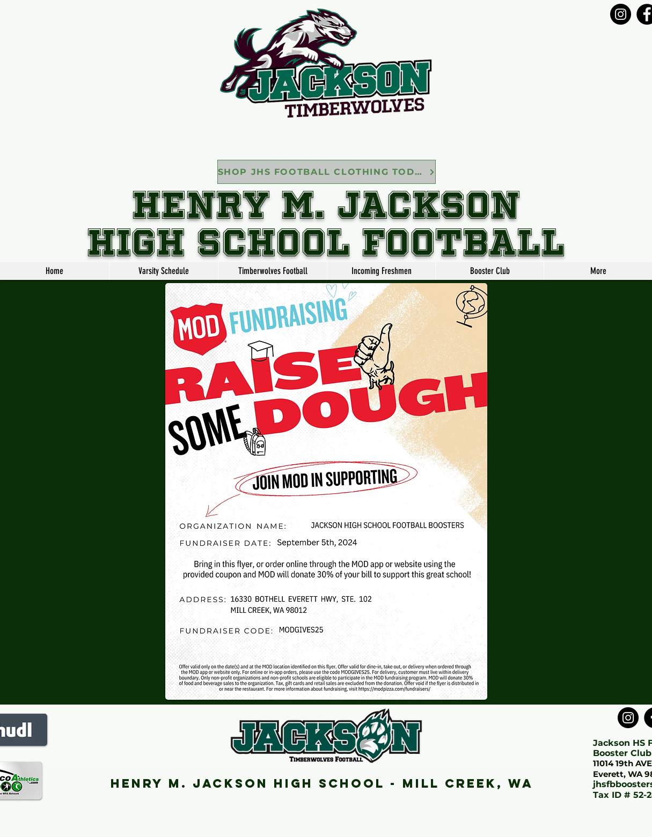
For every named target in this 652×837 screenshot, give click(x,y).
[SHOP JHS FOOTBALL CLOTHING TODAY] (326, 172)
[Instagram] (620, 14)
